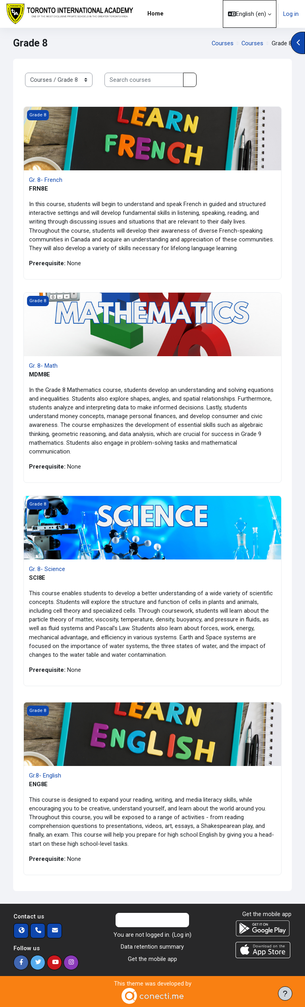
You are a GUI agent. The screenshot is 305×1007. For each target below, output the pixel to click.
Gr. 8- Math (43, 365)
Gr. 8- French (45, 179)
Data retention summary (152, 946)
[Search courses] (143, 80)
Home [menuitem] (155, 13)
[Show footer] (285, 993)
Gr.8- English (45, 775)
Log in (291, 13)
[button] (249, 14)
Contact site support (152, 920)
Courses (223, 43)
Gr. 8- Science (47, 569)
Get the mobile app (152, 959)
